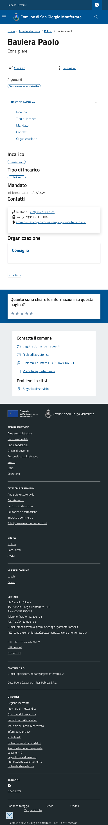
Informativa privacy (19, 731)
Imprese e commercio (20, 517)
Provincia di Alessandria (22, 708)
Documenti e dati (18, 439)
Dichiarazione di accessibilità (24, 743)
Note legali (14, 737)
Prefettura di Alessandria (22, 720)
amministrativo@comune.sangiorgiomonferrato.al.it (51, 222)
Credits (74, 806)
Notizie (12, 544)
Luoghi (11, 576)
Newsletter (14, 791)
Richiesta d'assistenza (21, 766)
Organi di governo (18, 450)
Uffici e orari (15, 647)
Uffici (11, 468)
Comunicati (14, 550)
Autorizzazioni (16, 500)
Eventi (11, 582)
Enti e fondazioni (18, 445)
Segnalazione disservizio (22, 757)
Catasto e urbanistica (20, 506)
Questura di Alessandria (22, 714)
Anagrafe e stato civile (21, 494)
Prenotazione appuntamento (25, 761)
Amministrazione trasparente (25, 748)
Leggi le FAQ (15, 752)
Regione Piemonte (17, 5)
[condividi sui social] (17, 68)
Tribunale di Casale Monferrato (26, 726)
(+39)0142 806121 (42, 212)
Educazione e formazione (22, 512)
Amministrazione (29, 31)
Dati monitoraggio (18, 806)
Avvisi (11, 555)
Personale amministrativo (23, 456)
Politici (48, 31)
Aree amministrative (20, 433)
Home (11, 31)
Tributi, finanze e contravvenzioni (27, 523)
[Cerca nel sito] (94, 17)
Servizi (49, 806)
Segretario (14, 473)
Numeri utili (14, 653)
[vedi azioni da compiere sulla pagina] (66, 68)
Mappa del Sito (33, 810)
